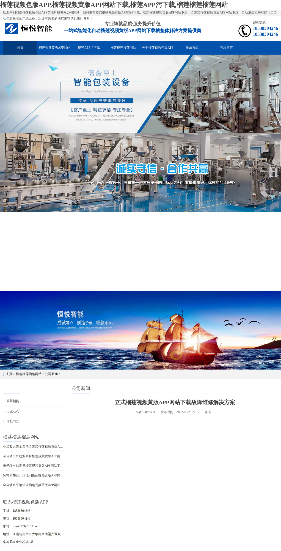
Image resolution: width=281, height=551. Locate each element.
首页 (20, 47)
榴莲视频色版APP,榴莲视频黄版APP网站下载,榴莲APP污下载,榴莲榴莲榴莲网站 (114, 4)
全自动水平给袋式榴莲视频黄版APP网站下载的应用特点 (43, 485)
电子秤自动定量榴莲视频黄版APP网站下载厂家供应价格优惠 (46, 466)
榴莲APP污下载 (89, 47)
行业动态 (12, 411)
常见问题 (12, 421)
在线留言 (226, 47)
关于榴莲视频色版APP (158, 47)
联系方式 (192, 47)
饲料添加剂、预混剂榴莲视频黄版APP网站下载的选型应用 (44, 475)
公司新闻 (51, 374)
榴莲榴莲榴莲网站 (123, 47)
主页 (9, 374)
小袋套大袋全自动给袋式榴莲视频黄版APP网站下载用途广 (44, 446)
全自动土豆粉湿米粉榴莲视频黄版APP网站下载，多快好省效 (46, 456)
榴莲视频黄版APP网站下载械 (54, 50)
